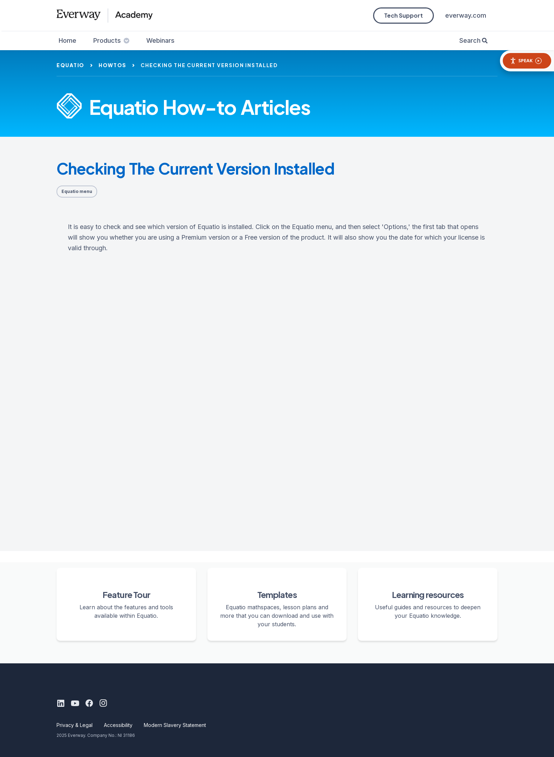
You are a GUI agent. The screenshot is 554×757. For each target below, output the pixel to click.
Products (111, 40)
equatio (70, 65)
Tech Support (403, 15)
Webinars (160, 40)
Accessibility (118, 725)
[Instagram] (103, 703)
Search (470, 40)
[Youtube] (75, 703)
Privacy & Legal (75, 725)
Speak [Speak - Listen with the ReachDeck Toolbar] (526, 60)
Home (67, 40)
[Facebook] (89, 703)
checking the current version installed (209, 65)
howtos (112, 65)
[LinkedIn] (61, 703)
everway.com (465, 15)
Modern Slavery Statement (175, 725)
